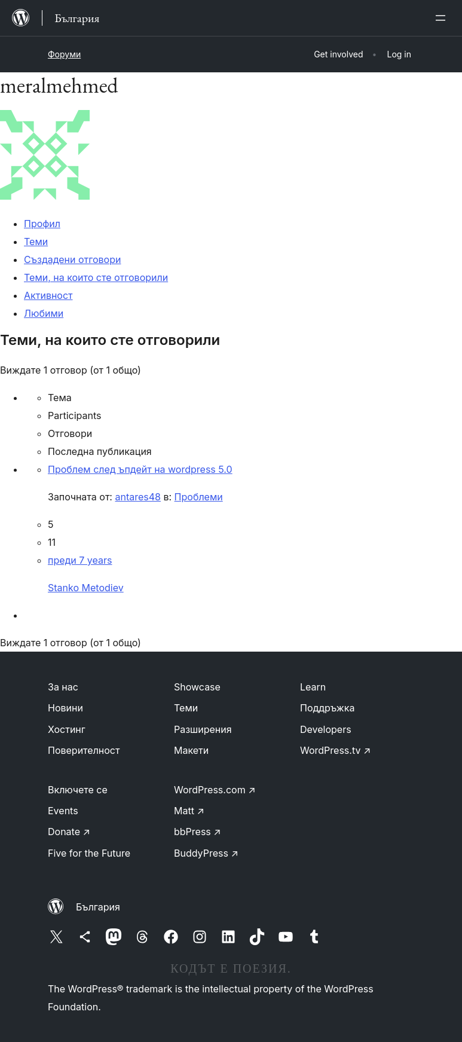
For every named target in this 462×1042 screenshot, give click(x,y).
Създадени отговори (72, 259)
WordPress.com (215, 790)
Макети (191, 750)
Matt (189, 811)
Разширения (203, 729)
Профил (42, 224)
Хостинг (66, 729)
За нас (63, 687)
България (98, 907)
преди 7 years (80, 560)
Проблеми (199, 497)
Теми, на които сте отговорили (96, 277)
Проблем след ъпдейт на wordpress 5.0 (140, 469)
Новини (65, 708)
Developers (325, 729)
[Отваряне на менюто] (443, 18)
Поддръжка (327, 708)
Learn (313, 687)
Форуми (64, 54)
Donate (69, 832)
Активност (48, 295)
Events (63, 811)
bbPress (197, 832)
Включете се (78, 790)
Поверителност (84, 750)
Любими (43, 313)
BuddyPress (206, 853)
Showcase (197, 687)
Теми (36, 241)
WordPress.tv (335, 750)
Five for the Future (89, 853)
